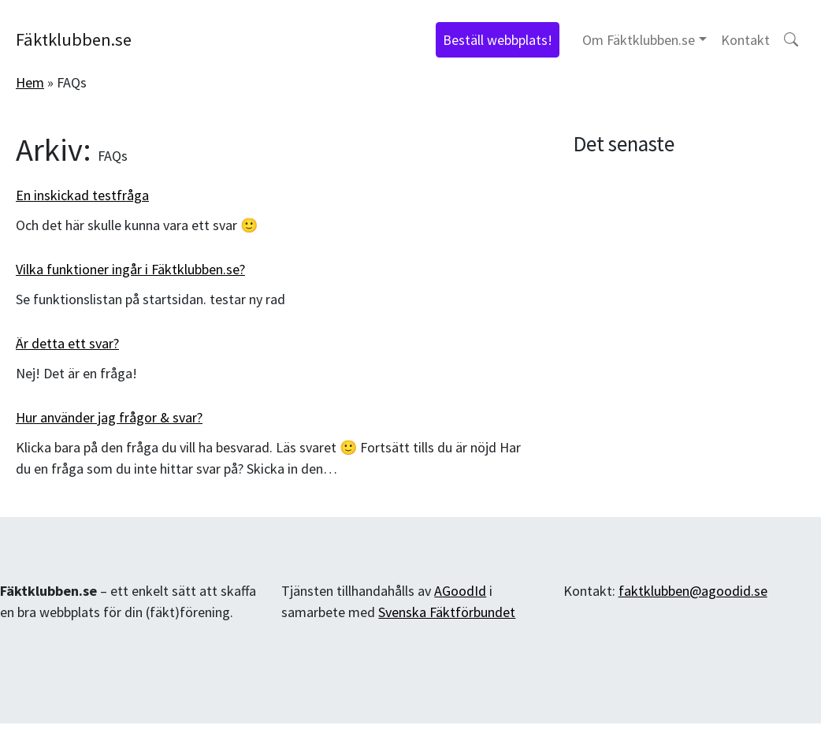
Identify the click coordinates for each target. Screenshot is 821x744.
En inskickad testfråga (82, 195)
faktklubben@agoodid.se (693, 591)
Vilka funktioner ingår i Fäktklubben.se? (130, 269)
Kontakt (745, 40)
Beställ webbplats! (497, 40)
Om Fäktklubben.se (638, 40)
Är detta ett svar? (67, 343)
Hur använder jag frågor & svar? (109, 417)
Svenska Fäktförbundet (446, 612)
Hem (30, 82)
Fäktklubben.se (74, 39)
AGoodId (460, 591)
